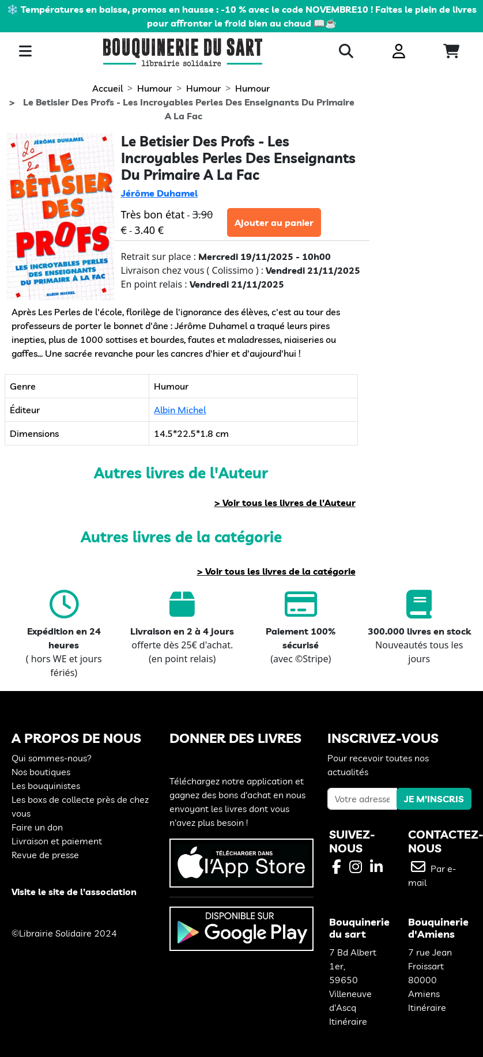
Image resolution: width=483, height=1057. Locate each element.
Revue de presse (45, 854)
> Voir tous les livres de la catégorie (276, 571)
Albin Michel (180, 410)
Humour (154, 88)
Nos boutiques (41, 771)
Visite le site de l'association (74, 891)
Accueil (107, 88)
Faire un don (37, 827)
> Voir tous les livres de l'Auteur (285, 502)
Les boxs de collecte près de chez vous (80, 806)
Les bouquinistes (46, 785)
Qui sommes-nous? (52, 758)
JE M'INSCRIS (434, 799)
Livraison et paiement (57, 841)
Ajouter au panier (274, 222)
